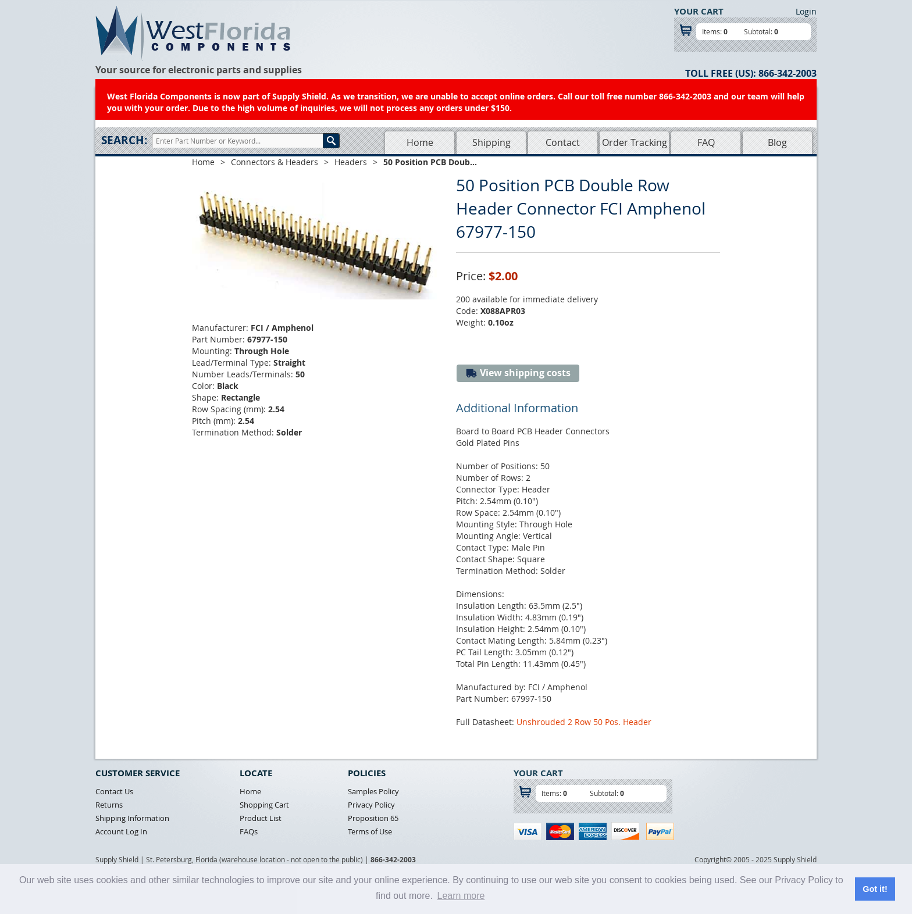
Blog (777, 142)
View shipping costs (518, 373)
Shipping (491, 142)
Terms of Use (370, 831)
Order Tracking (634, 142)
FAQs (249, 831)
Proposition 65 (373, 818)
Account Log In (121, 831)
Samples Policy (373, 791)
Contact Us (114, 791)
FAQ (706, 142)
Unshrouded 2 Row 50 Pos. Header (583, 721)
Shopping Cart (264, 804)
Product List (261, 818)
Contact (563, 142)
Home (420, 142)
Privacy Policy (371, 804)
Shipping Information (132, 818)
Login (806, 11)
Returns (109, 804)
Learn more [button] (461, 896)
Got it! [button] (875, 889)
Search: (124, 140)
